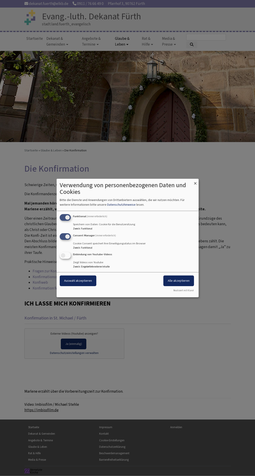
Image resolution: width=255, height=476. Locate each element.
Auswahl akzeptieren (78, 281)
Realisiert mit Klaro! (183, 290)
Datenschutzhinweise (121, 205)
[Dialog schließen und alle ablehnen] (195, 181)
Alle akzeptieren (179, 281)
